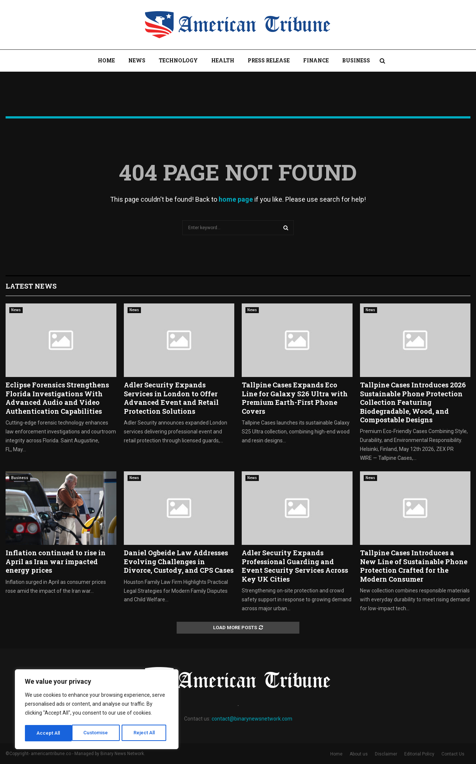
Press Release (269, 60)
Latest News (31, 286)
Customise (49, 733)
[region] (96, 710)
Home (106, 60)
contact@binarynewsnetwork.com (252, 719)
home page (236, 199)
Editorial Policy (419, 754)
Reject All (98, 733)
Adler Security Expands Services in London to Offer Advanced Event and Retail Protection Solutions (171, 397)
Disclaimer (386, 754)
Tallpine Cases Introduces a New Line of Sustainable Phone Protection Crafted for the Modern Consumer (413, 565)
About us (359, 754)
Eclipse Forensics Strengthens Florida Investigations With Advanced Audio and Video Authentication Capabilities (57, 397)
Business (356, 60)
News (136, 60)
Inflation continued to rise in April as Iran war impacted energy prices (56, 561)
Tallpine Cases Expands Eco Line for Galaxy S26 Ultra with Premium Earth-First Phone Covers (295, 397)
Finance (316, 60)
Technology (178, 60)
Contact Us (452, 754)
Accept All (146, 733)
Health (222, 60)
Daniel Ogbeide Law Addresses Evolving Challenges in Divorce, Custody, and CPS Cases (179, 561)
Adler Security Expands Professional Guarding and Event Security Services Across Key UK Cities (295, 565)
